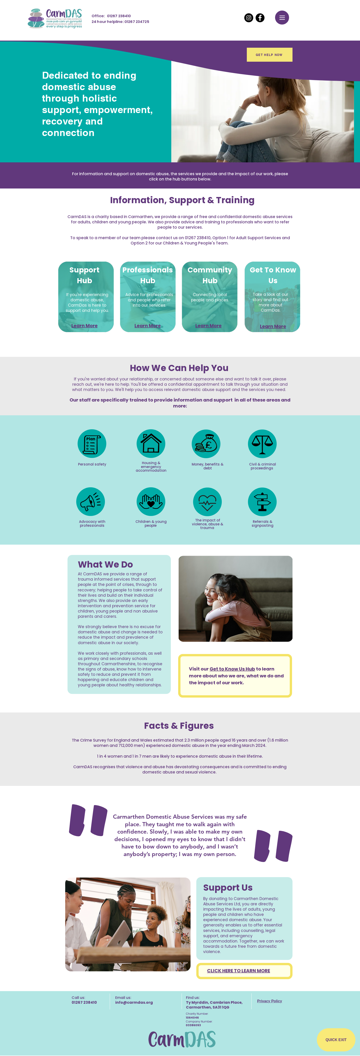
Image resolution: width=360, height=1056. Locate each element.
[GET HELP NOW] (269, 55)
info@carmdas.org (134, 1002)
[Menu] (282, 18)
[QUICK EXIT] (336, 1039)
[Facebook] (260, 17)
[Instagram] (248, 17)
